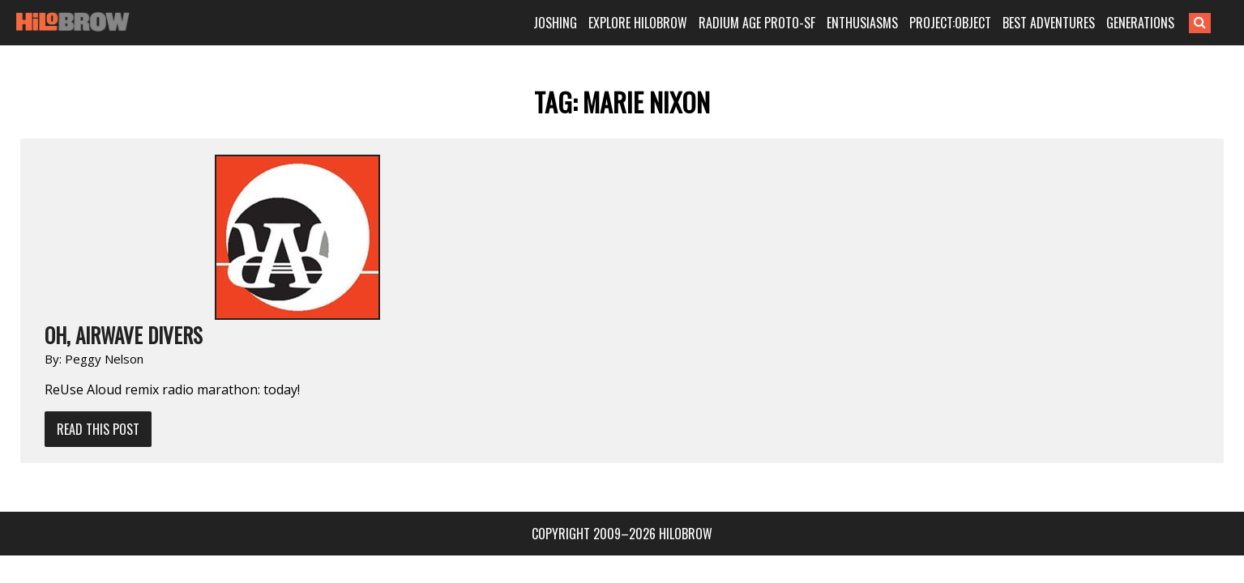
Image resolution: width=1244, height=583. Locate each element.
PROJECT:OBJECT (974, 22)
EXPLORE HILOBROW (662, 22)
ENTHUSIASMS (886, 22)
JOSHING (579, 22)
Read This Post (271, 264)
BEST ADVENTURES (1073, 22)
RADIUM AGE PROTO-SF (781, 22)
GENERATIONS (1165, 22)
